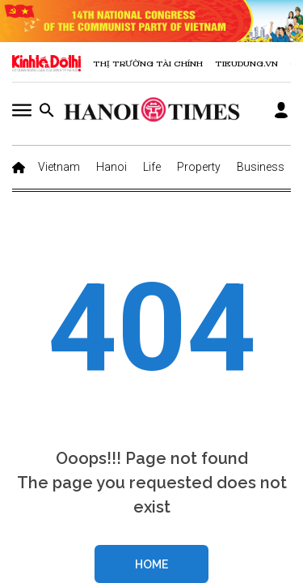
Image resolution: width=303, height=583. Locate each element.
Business (260, 166)
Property (199, 166)
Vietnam (59, 166)
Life (152, 166)
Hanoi (111, 166)
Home (151, 564)
